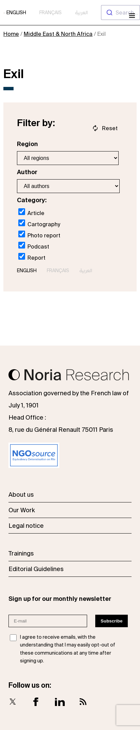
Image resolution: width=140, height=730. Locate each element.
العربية (81, 12)
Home (11, 34)
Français (50, 12)
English (16, 12)
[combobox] (120, 12)
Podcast (33, 246)
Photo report (39, 234)
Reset (110, 128)
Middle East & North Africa (58, 34)
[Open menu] (131, 16)
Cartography (39, 223)
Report (31, 257)
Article (31, 212)
